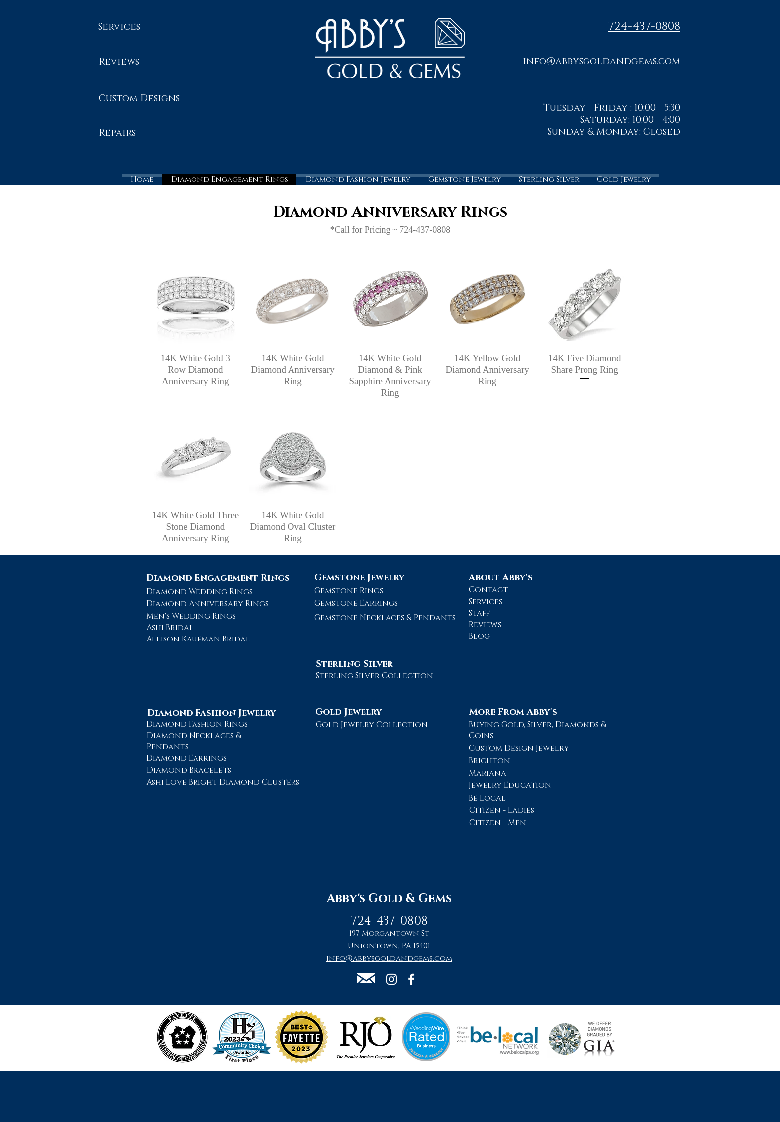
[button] (601, 61)
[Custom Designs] (139, 99)
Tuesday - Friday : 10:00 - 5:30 (611, 108)
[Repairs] (117, 133)
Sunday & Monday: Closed (614, 132)
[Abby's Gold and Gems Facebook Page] (411, 979)
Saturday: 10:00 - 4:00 (630, 120)
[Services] (119, 27)
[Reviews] (119, 62)
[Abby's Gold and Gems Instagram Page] (391, 979)
